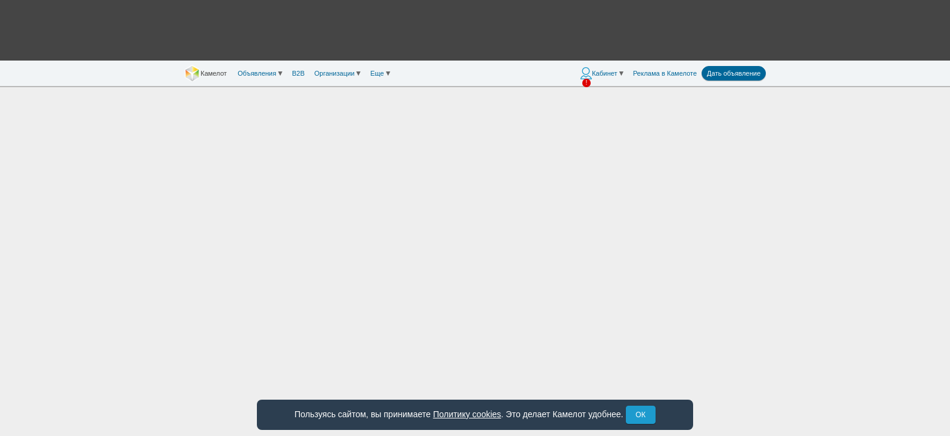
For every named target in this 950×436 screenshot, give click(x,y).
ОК (640, 415)
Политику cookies (467, 414)
